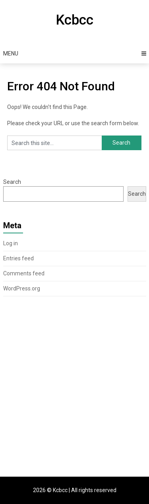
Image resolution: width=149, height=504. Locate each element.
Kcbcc (74, 20)
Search (12, 182)
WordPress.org (21, 288)
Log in (10, 243)
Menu (10, 53)
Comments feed (24, 273)
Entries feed (18, 258)
